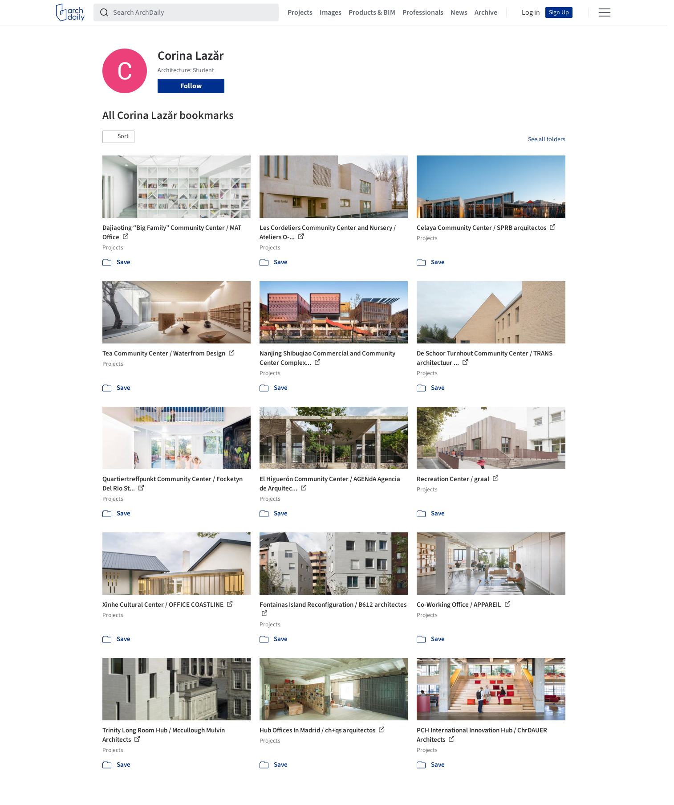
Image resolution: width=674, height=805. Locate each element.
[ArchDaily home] (70, 12)
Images (330, 12)
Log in (531, 12)
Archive (486, 12)
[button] (118, 137)
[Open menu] (604, 12)
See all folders (546, 139)
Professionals (422, 12)
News (459, 12)
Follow (191, 86)
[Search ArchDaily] (193, 12)
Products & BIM (372, 12)
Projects (300, 12)
